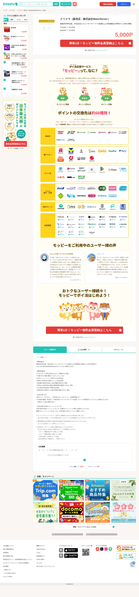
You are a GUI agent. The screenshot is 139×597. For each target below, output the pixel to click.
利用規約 (6, 552)
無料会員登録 (108, 4)
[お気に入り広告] (75, 4)
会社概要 (6, 566)
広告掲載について (8, 546)
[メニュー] (134, 4)
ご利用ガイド (7, 570)
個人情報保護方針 (8, 549)
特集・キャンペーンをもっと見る (84, 527)
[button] (3, 19)
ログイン (124, 4)
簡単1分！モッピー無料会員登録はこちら (94, 43)
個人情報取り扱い (8, 556)
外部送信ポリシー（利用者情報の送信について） (18, 559)
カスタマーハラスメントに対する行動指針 (16, 563)
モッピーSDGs (7, 576)
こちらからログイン (101, 50)
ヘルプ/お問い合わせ (9, 573)
